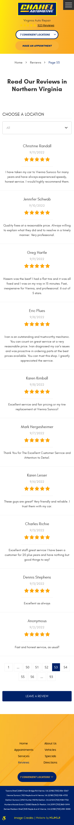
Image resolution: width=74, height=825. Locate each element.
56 (32, 677)
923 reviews (45, 25)
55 (22, 677)
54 (65, 667)
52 (46, 667)
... (18, 667)
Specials (50, 756)
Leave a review (37, 696)
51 (37, 667)
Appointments (23, 750)
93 (51, 677)
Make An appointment (37, 46)
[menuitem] (23, 743)
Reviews (35, 62)
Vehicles (50, 750)
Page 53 (54, 62)
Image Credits (24, 818)
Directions (50, 762)
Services (23, 756)
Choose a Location (23, 114)
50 (27, 667)
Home (18, 62)
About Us (50, 743)
